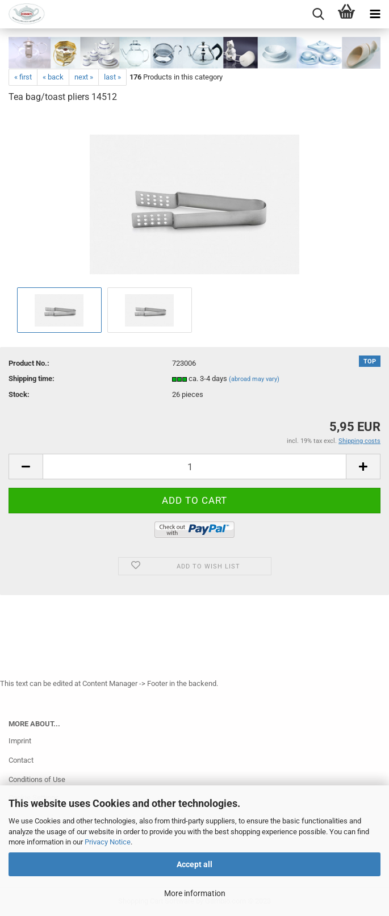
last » (112, 77)
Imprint (20, 741)
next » (83, 77)
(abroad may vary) (254, 379)
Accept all (194, 864)
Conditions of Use (37, 779)
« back (53, 77)
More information (194, 893)
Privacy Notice (108, 842)
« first (23, 77)
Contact (21, 760)
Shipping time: (32, 378)
